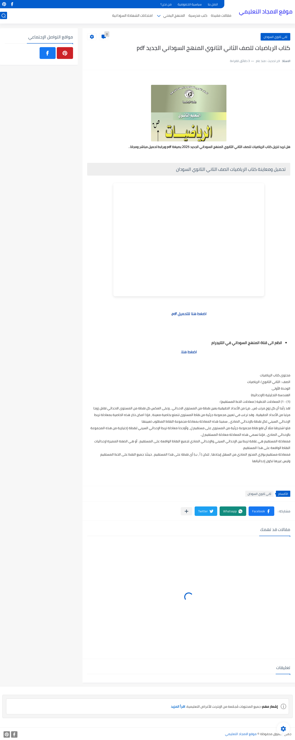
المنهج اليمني (174, 15)
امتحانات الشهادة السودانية (132, 15)
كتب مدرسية (197, 15)
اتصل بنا (213, 4)
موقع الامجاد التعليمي (265, 11)
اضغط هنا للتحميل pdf (189, 313)
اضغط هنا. (189, 351)
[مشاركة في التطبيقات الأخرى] (186, 511)
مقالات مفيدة (221, 15)
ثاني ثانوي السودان (275, 37)
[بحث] (3, 15)
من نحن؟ (166, 4)
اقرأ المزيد (178, 706)
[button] (261, 511)
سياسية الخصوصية (190, 4)
